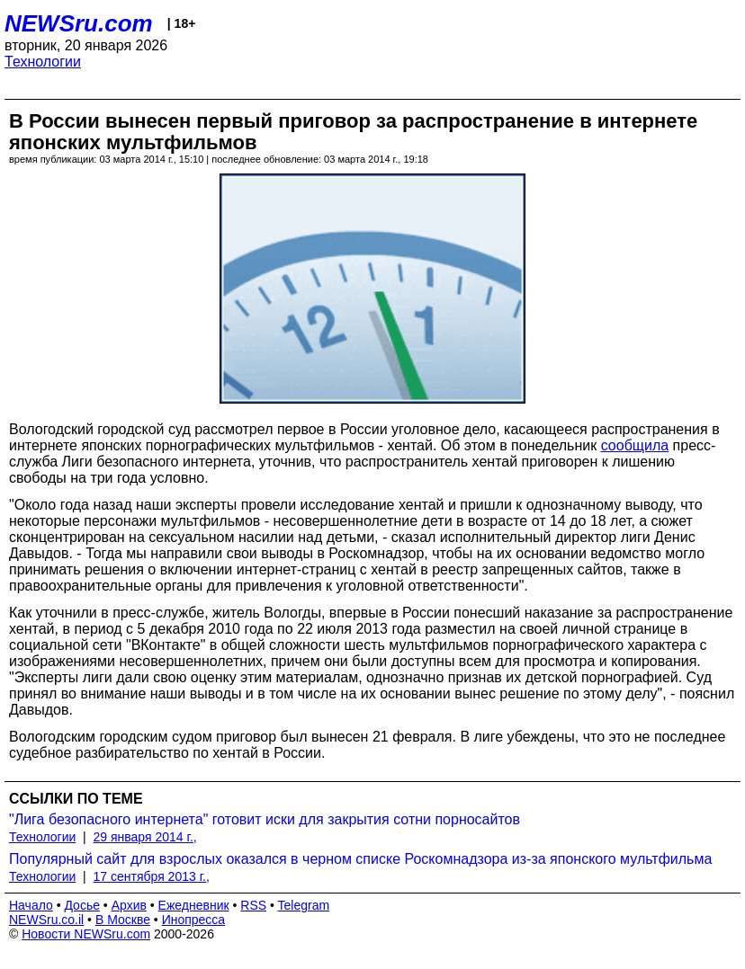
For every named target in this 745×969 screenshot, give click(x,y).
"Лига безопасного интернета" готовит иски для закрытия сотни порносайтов (264, 819)
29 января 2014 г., (145, 837)
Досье (82, 905)
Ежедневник (193, 905)
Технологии (42, 61)
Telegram (304, 905)
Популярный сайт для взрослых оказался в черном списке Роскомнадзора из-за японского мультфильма (360, 859)
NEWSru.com (78, 23)
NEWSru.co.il (46, 919)
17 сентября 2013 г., (152, 876)
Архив (129, 905)
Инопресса (194, 919)
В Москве (122, 919)
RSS (253, 905)
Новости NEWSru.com (86, 934)
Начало (31, 905)
